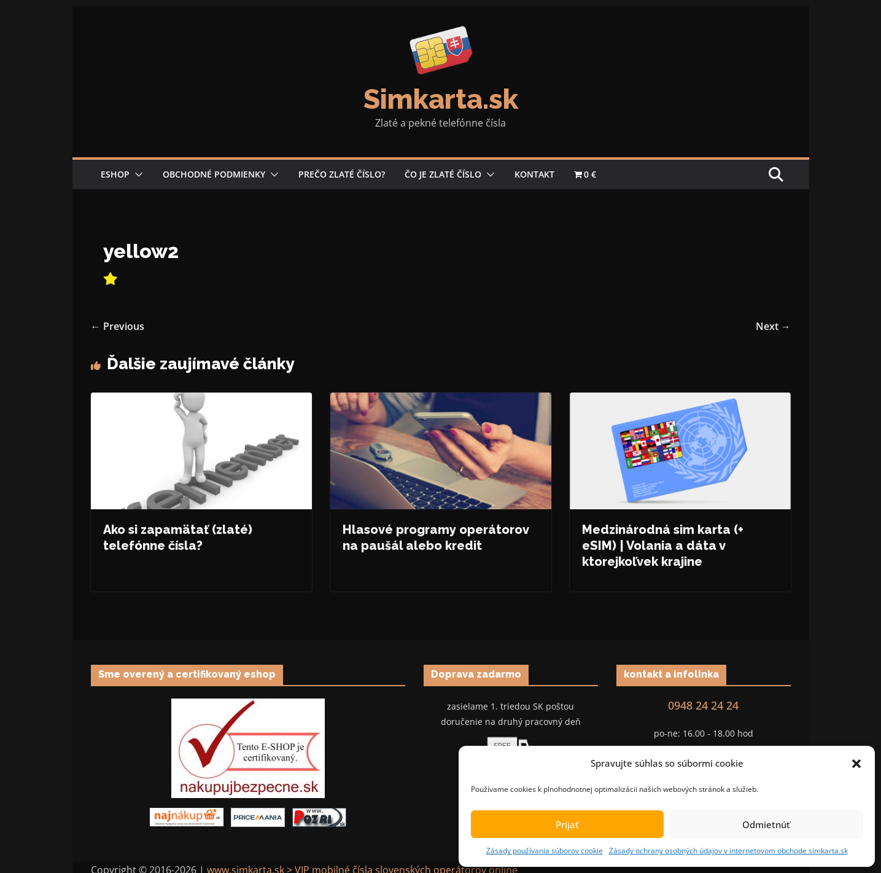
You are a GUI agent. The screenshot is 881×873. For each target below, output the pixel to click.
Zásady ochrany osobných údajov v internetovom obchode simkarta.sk (728, 850)
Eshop (115, 174)
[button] (856, 764)
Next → (773, 326)
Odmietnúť (766, 824)
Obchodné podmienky (214, 174)
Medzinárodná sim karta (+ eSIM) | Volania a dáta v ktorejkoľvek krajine (662, 545)
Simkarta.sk (440, 99)
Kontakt (534, 174)
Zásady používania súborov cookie (544, 850)
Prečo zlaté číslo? (341, 174)
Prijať (567, 824)
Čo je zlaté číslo (443, 174)
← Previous (117, 326)
